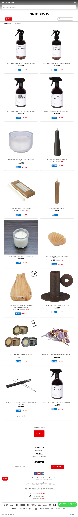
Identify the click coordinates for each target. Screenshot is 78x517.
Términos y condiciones (39, 456)
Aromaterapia (17, 23)
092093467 (42, 498)
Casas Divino (39, 450)
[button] (74, 3)
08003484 (42, 493)
